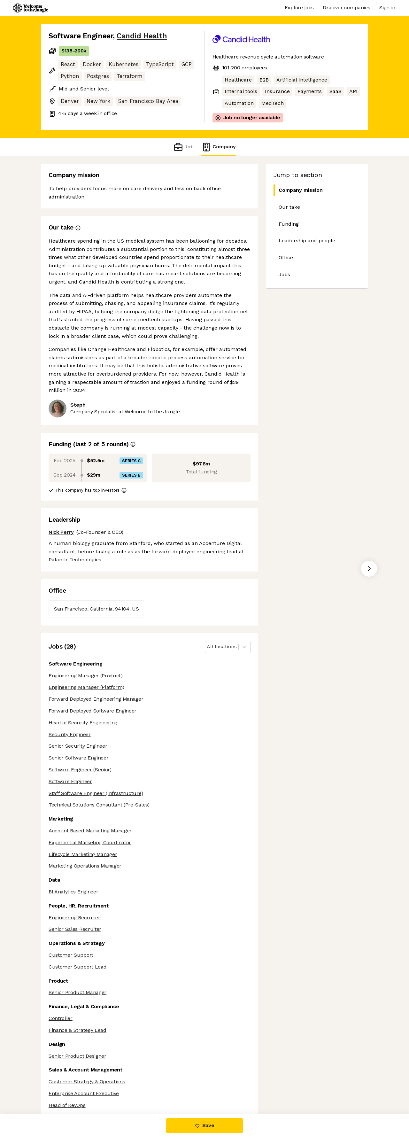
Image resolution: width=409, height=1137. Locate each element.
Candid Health (142, 36)
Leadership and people (307, 241)
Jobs (284, 274)
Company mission (298, 190)
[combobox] (207, 646)
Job (183, 147)
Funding (289, 224)
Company (218, 147)
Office (286, 257)
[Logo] (30, 8)
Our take (289, 207)
